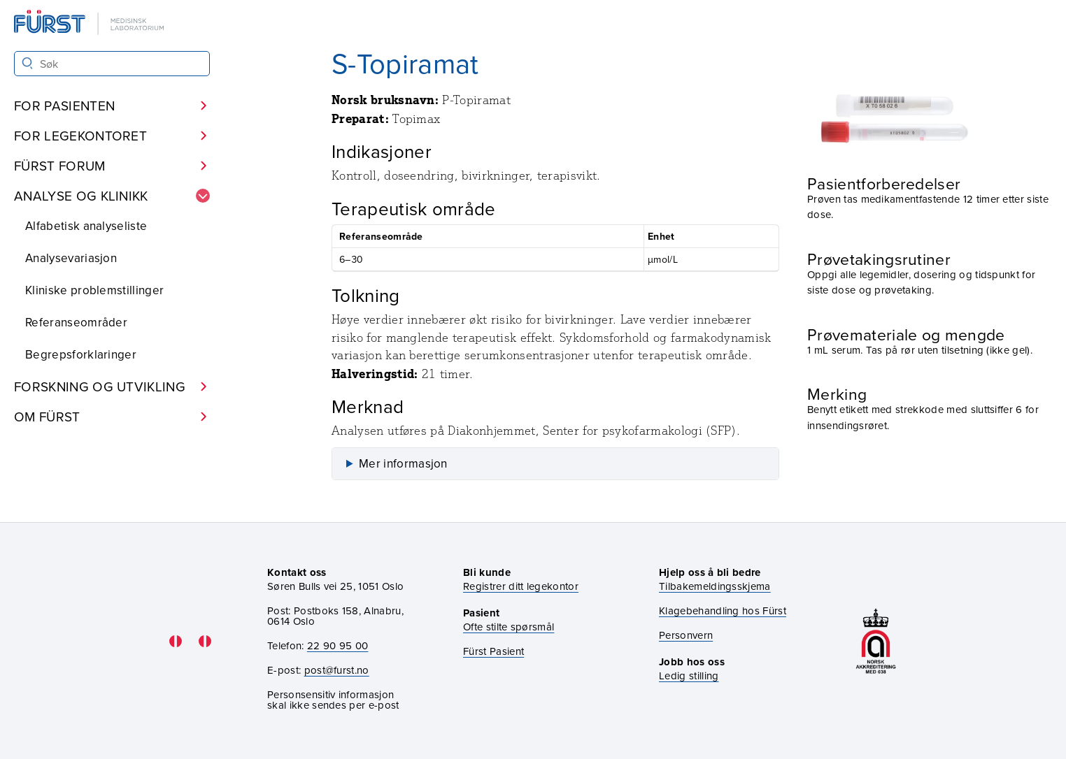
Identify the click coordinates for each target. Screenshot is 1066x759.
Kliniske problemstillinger (94, 290)
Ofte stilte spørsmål (508, 626)
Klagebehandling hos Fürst (722, 610)
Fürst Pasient (493, 651)
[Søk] (27, 63)
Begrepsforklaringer (80, 354)
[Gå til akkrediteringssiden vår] (876, 641)
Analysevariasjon (71, 258)
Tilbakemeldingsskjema (715, 586)
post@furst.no (336, 670)
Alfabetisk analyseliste (86, 225)
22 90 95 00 (338, 645)
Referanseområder (76, 322)
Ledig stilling (688, 675)
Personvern (686, 635)
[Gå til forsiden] (90, 23)
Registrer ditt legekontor (520, 586)
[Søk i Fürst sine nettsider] (112, 63)
